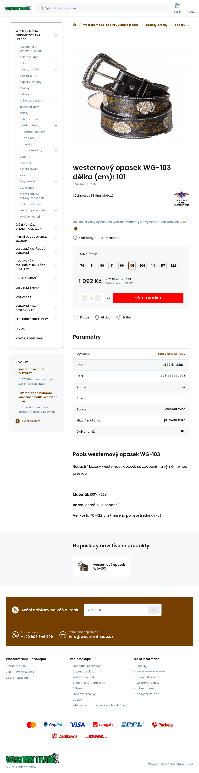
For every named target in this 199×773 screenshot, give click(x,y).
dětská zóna (28, 76)
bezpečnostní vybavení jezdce (31, 49)
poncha (25, 157)
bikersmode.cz (146, 688)
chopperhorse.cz (148, 677)
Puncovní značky (84, 694)
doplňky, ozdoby (30, 82)
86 (102, 265)
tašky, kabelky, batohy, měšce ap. (32, 196)
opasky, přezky (156, 25)
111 (153, 265)
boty (23, 63)
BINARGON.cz (184, 764)
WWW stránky (157, 764)
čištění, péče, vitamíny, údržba (28, 227)
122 (173, 265)
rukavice (25, 163)
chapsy (25, 88)
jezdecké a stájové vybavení (30, 251)
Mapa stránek (27, 767)
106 (142, 265)
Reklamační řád (83, 677)
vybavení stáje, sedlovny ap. (27, 308)
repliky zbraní (26, 278)
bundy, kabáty (29, 69)
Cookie (77, 700)
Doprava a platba (84, 671)
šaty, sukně (27, 181)
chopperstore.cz (148, 694)
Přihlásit (154, 610)
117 (163, 265)
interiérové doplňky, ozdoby (31, 239)
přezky (28, 144)
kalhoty (25, 94)
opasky (180, 25)
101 (132, 265)
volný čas (23, 297)
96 (122, 265)
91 (111, 265)
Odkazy (78, 688)
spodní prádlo (29, 169)
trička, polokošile (31, 204)
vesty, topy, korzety (33, 210)
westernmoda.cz (148, 683)
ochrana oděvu (30, 119)
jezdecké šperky (28, 288)
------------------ (151, 671)
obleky (24, 113)
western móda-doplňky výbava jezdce (111, 25)
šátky (23, 175)
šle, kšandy (27, 188)
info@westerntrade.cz (91, 636)
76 (82, 265)
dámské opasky (34, 132)
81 (92, 265)
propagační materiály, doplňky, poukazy (31, 265)
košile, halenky (29, 107)
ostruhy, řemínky (31, 150)
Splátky (142, 666)
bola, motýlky (29, 57)
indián (20, 329)
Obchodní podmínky (87, 666)
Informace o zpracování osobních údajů (100, 705)
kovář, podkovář (29, 338)
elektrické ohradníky (32, 319)
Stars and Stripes (171, 353)
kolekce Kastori (30, 217)
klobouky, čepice (31, 100)
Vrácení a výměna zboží (89, 683)
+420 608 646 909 (37, 636)
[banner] (18, 8)
